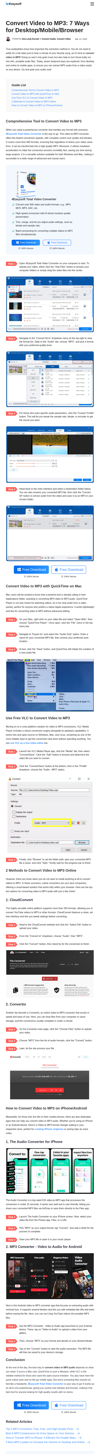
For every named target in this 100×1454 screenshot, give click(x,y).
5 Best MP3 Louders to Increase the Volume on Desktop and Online (48, 1442)
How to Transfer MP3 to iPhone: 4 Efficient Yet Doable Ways (44, 1438)
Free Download (26, 242)
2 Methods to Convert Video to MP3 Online (34, 101)
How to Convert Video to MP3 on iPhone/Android (37, 105)
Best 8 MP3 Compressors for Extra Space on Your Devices (43, 1433)
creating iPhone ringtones (49, 1129)
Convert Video (64, 39)
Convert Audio (49, 39)
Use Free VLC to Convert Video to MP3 (32, 98)
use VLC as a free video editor (27, 743)
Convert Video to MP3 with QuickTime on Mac (35, 94)
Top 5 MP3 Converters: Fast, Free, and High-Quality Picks (42, 1429)
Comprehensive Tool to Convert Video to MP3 (35, 90)
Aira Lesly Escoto (30, 39)
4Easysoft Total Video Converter (24, 134)
